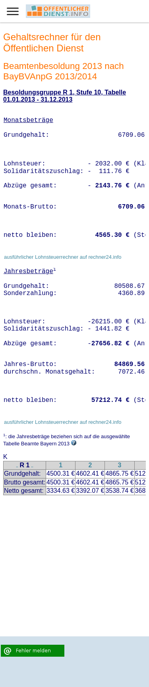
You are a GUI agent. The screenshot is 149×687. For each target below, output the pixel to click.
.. (17, 466)
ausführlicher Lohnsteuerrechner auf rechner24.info (63, 257)
